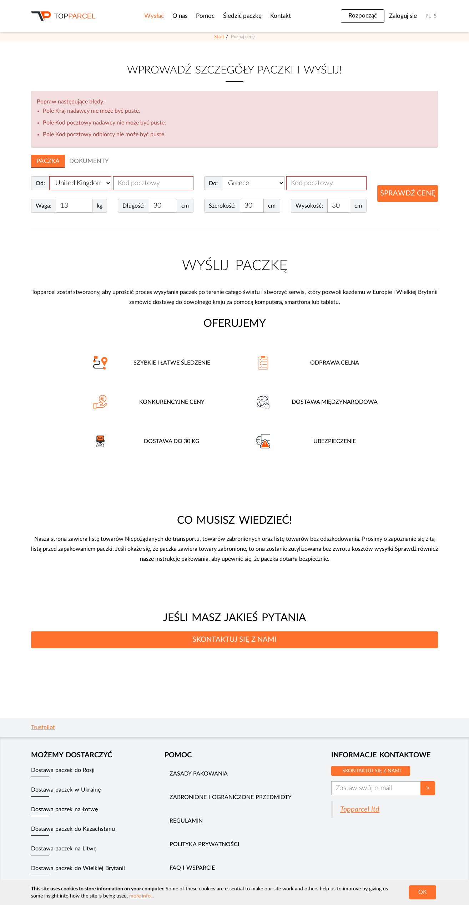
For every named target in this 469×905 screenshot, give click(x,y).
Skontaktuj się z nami (371, 770)
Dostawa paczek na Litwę (63, 848)
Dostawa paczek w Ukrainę (66, 790)
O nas (179, 16)
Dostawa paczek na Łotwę (64, 809)
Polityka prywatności (204, 844)
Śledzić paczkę (242, 16)
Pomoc (205, 16)
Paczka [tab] (48, 161)
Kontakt (280, 16)
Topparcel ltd (359, 809)
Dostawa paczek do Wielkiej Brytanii (78, 868)
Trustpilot (43, 727)
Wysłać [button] (154, 16)
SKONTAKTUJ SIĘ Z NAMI (234, 639)
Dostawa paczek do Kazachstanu (73, 829)
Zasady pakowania (199, 774)
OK (422, 892)
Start (219, 37)
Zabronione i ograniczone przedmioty (231, 797)
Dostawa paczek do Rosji (63, 770)
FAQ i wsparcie (192, 868)
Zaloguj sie (403, 16)
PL (428, 16)
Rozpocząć (362, 16)
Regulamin (186, 821)
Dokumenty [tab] (89, 161)
